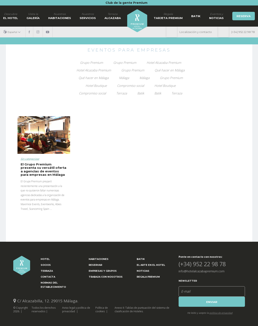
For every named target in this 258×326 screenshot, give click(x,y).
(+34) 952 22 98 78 (243, 32)
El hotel (10, 16)
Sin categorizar (30, 158)
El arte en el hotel (151, 264)
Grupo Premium (91, 62)
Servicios (88, 16)
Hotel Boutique (96, 85)
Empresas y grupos (103, 270)
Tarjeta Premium (168, 16)
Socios (46, 264)
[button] (13, 32)
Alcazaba (112, 16)
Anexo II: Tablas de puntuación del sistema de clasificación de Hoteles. (142, 309)
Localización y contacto (195, 32)
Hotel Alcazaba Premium (164, 62)
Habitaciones (59, 16)
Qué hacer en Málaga (170, 70)
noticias (216, 16)
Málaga (124, 78)
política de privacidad (221, 312)
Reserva (244, 16)
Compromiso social (130, 85)
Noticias (143, 270)
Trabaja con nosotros (106, 276)
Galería (33, 16)
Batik (196, 16)
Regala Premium (148, 276)
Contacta (48, 276)
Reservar (95, 264)
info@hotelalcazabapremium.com (202, 271)
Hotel (45, 259)
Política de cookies (101, 309)
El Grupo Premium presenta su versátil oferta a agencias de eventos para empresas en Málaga (43, 169)
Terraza (121, 93)
